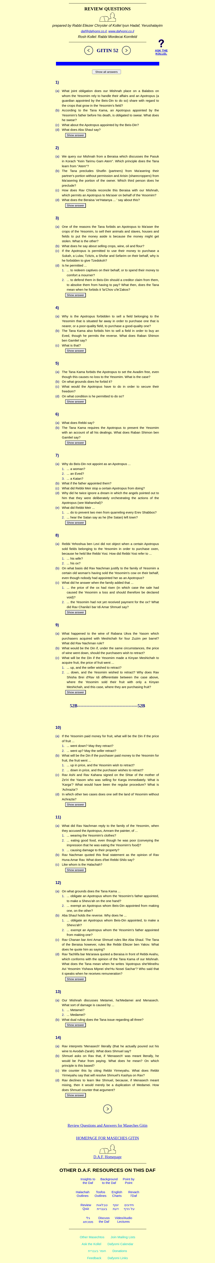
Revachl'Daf (133, 1193)
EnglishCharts (117, 1193)
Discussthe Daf (104, 1219)
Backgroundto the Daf (109, 1181)
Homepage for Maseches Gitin (107, 1138)
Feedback (94, 1258)
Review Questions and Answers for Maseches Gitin (107, 1125)
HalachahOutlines (82, 1193)
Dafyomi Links (118, 1258)
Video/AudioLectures (123, 1219)
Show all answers (106, 71)
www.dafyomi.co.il (121, 31)
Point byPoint (129, 1181)
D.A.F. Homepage (107, 1154)
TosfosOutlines (101, 1193)
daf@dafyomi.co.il (94, 31)
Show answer (75, 135)
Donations (119, 1251)
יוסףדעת (116, 1207)
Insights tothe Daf (87, 1181)
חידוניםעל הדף (129, 1207)
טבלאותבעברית (102, 1207)
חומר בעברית (97, 1251)
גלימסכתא (88, 1220)
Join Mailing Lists (123, 1237)
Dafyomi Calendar (120, 1244)
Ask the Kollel (91, 1244)
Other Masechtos (92, 1237)
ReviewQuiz (85, 1206)
